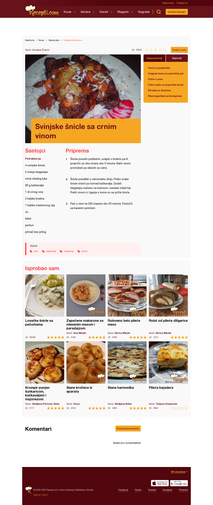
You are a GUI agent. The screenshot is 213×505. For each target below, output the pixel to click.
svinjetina (69, 251)
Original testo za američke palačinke (165, 73)
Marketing (80, 490)
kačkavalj (51, 251)
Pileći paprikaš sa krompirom (165, 96)
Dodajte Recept (177, 11)
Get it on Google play (179, 483)
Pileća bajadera (168, 375)
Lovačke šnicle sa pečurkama (44, 306)
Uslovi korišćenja (66, 490)
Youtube (152, 490)
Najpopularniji (154, 58)
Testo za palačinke (159, 67)
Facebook (123, 490)
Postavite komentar (128, 428)
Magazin (123, 11)
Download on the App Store (160, 483)
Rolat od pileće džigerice (168, 306)
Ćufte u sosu (155, 79)
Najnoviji (177, 58)
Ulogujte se (182, 3)
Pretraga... (158, 12)
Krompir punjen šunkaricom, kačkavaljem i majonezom (44, 375)
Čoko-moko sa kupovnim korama (165, 84)
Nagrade (144, 11)
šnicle (85, 251)
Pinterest (183, 490)
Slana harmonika (127, 375)
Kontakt (90, 490)
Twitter (138, 490)
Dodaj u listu (179, 49)
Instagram (167, 490)
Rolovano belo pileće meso (127, 306)
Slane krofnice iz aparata (85, 375)
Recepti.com (42, 10)
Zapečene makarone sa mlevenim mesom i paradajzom (85, 306)
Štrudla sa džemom (159, 90)
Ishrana (85, 11)
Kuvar (67, 11)
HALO (45, 494)
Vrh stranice (178, 471)
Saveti (104, 11)
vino (36, 251)
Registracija (168, 3)
